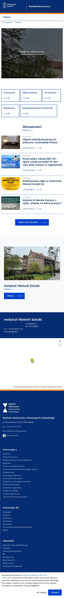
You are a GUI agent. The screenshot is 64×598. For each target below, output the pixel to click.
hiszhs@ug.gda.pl (11, 331)
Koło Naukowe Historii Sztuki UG (37, 108)
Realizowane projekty (11, 484)
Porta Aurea (50, 92)
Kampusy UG (8, 557)
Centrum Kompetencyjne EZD (15, 497)
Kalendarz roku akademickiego (15, 545)
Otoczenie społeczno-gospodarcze (17, 527)
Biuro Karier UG (9, 560)
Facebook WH (10, 435)
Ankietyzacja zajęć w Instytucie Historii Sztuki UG (42, 182)
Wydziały (6, 454)
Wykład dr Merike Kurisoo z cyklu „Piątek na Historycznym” (42, 202)
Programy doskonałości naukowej (16, 481)
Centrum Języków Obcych (13, 466)
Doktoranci (7, 518)
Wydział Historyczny (39, 6)
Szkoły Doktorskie (10, 457)
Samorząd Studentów (12, 475)
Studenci (6, 515)
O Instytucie (9, 92)
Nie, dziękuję (42, 592)
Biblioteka (7, 463)
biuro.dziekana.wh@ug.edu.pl (14, 431)
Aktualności (9, 108)
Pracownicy (7, 524)
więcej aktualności (28, 222)
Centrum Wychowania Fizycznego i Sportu (20, 469)
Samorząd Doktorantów (13, 478)
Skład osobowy (30, 92)
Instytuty (18, 22)
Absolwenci (7, 521)
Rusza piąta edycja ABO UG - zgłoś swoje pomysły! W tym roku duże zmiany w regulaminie (42, 161)
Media (5, 530)
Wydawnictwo (8, 472)
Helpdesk (6, 548)
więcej (10, 296)
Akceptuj (55, 592)
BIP (4, 554)
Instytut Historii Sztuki (22, 286)
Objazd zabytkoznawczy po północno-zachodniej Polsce (40, 141)
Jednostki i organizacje (12, 488)
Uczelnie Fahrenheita (11, 494)
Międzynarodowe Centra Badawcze (17, 460)
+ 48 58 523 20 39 (13, 426)
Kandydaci (7, 512)
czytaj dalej (28, 148)
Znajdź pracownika (10, 491)
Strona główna (7, 22)
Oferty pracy (8, 563)
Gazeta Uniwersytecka (12, 551)
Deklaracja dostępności (12, 566)
